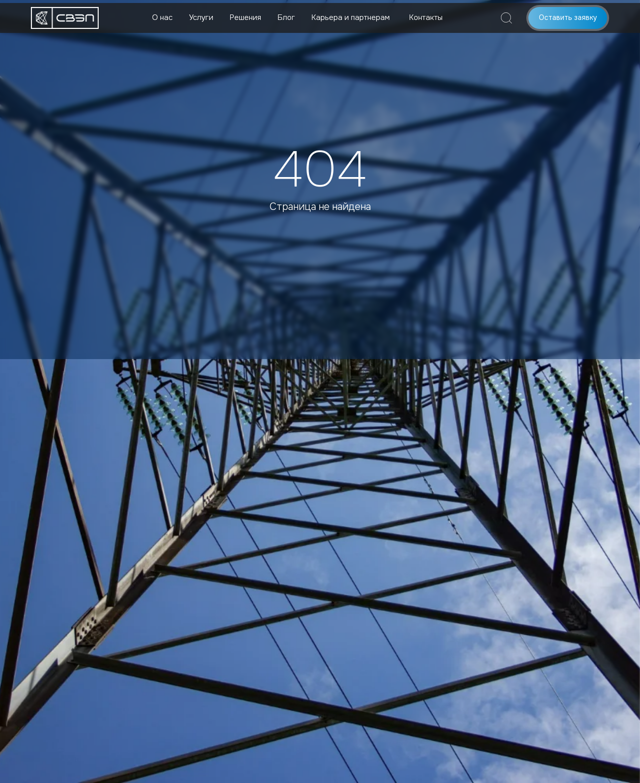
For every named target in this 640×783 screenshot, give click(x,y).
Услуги (201, 17)
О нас (162, 17)
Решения (245, 17)
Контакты (426, 17)
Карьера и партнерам (351, 17)
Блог (286, 17)
